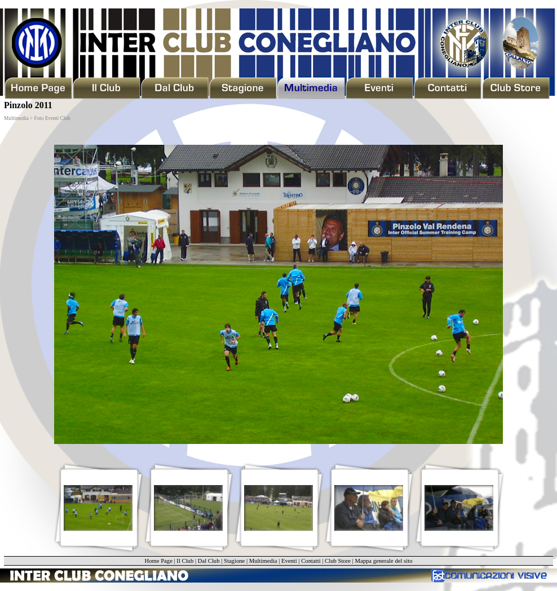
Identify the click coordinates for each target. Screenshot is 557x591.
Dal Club (209, 561)
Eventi (289, 561)
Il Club (184, 561)
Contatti (310, 561)
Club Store (338, 561)
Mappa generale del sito (383, 561)
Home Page (158, 561)
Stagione (234, 561)
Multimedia (263, 561)
